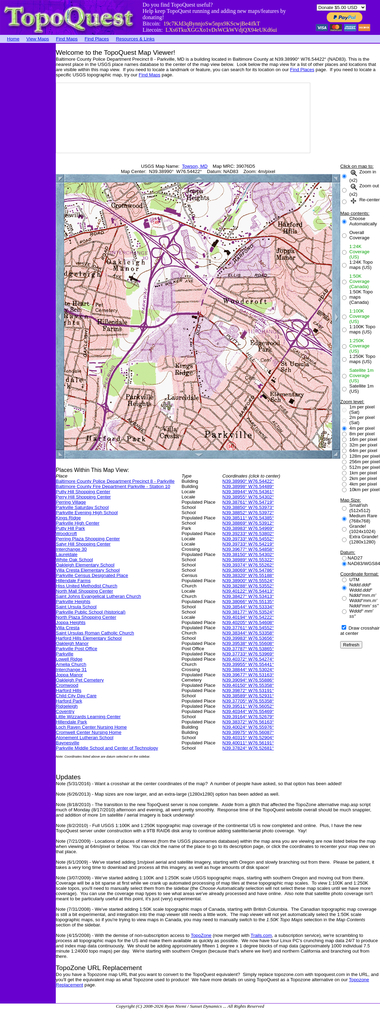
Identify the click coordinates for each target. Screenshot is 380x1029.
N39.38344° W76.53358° (248, 633)
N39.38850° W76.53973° (248, 507)
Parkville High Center (77, 523)
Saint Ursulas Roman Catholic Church (95, 633)
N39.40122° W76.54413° (248, 591)
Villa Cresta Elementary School (88, 570)
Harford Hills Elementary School (89, 638)
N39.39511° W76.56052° (248, 706)
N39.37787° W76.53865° (248, 648)
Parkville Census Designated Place (92, 575)
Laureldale (66, 554)
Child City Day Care (76, 695)
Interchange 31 (71, 669)
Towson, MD (194, 166)
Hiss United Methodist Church (86, 585)
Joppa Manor (69, 674)
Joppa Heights (70, 622)
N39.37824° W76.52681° (248, 748)
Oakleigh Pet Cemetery (80, 680)
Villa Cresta (67, 627)
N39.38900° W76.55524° (248, 580)
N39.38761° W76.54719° (248, 502)
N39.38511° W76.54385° (248, 517)
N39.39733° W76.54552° (248, 538)
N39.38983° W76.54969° (248, 528)
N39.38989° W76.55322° (248, 559)
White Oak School (74, 559)
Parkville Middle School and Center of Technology (107, 748)
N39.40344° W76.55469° (248, 711)
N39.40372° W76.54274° (248, 659)
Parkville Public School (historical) (91, 612)
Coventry (65, 711)
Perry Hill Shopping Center (83, 497)
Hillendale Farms (73, 580)
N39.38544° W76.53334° (248, 606)
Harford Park (69, 701)
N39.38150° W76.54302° (248, 554)
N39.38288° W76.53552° (248, 585)
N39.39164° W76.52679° (248, 716)
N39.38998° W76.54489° (248, 486)
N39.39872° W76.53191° (248, 690)
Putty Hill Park (70, 528)
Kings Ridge (68, 517)
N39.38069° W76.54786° (248, 570)
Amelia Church (71, 664)
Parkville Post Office (76, 648)
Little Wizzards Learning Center (88, 716)
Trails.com (261, 935)
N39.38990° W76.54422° (248, 481)
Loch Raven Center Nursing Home (91, 727)
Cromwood (67, 685)
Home (13, 39)
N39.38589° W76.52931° (248, 695)
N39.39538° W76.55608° (248, 643)
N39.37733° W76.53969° (248, 653)
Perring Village (71, 502)
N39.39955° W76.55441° (248, 664)
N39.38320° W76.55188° (248, 575)
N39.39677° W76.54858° (248, 549)
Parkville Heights (73, 601)
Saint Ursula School (76, 606)
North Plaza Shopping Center (86, 617)
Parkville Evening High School (87, 512)
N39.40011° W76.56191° (248, 742)
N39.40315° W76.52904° (248, 737)
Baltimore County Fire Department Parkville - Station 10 (113, 486)
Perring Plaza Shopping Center (88, 538)
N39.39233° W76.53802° (248, 533)
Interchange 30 (71, 549)
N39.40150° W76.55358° (248, 685)
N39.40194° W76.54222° (248, 617)
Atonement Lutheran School (84, 737)
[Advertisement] (28, 148)
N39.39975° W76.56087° (248, 732)
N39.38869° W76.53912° (248, 523)
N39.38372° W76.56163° (248, 721)
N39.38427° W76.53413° (248, 596)
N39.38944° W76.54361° (248, 491)
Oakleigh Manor (72, 643)
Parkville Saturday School (82, 507)
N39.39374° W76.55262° (248, 565)
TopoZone (201, 935)
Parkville (64, 653)
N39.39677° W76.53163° (248, 674)
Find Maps (67, 39)
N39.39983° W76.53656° (248, 638)
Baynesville (67, 742)
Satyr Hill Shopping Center (83, 544)
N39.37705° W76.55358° (248, 701)
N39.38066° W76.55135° (248, 601)
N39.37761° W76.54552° (248, 627)
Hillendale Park (71, 721)
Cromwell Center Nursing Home (88, 732)
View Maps (37, 39)
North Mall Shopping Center (84, 591)
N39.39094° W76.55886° (248, 680)
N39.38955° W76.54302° (248, 497)
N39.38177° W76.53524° (248, 612)
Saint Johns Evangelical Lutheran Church (98, 596)
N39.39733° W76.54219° (248, 544)
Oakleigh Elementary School (85, 565)
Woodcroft (66, 533)
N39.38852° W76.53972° (248, 512)
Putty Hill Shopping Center (83, 491)
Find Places (97, 39)
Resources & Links (135, 39)
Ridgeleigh (67, 706)
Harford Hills (68, 690)
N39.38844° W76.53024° (248, 669)
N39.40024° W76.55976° (248, 727)
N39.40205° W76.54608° (248, 622)
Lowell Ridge (69, 659)
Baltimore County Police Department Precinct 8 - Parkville (115, 481)
